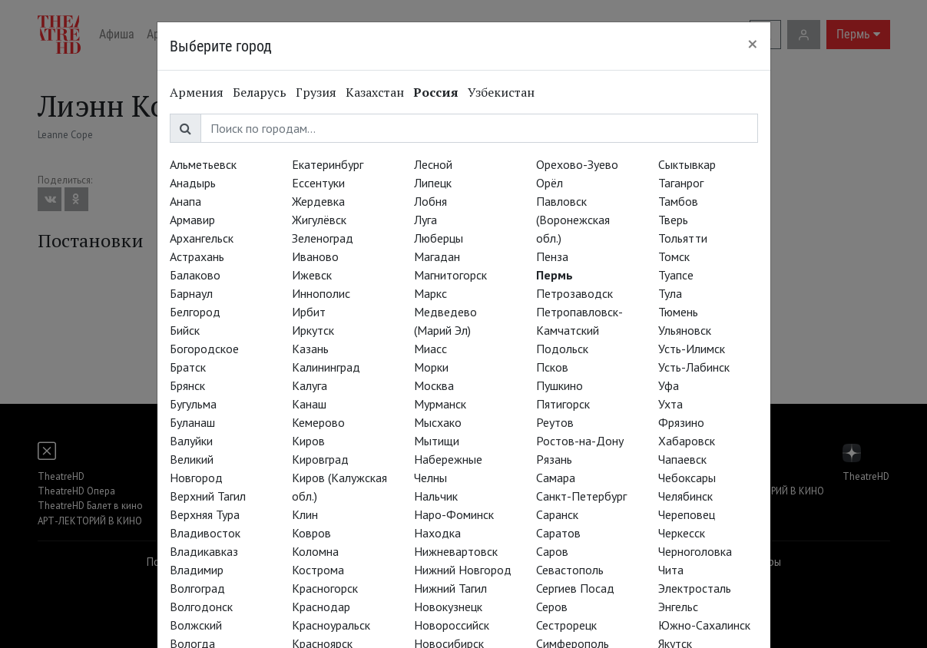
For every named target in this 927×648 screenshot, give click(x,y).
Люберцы (438, 238)
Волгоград (197, 588)
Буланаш (192, 422)
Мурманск (440, 404)
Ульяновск (684, 330)
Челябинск (685, 496)
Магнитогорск (450, 275)
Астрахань (197, 256)
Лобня (430, 201)
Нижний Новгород (463, 569)
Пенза (552, 256)
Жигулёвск (319, 219)
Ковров (311, 533)
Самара (555, 477)
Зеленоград (322, 238)
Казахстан (375, 92)
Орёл (549, 182)
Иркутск (313, 330)
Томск (674, 256)
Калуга (309, 385)
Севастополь (570, 569)
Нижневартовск (456, 551)
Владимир (196, 569)
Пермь (554, 275)
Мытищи (436, 440)
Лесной (433, 164)
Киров (308, 440)
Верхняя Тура (205, 514)
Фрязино (681, 422)
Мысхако (438, 422)
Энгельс (678, 606)
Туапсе (676, 275)
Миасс (430, 348)
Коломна (315, 551)
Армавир (192, 219)
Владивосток (205, 533)
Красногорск (325, 588)
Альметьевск (203, 164)
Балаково (195, 275)
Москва (434, 385)
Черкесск (681, 533)
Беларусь (259, 92)
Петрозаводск (574, 293)
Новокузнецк (448, 606)
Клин (305, 514)
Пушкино (559, 385)
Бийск (185, 330)
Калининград (326, 367)
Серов (552, 606)
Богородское (204, 348)
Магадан (437, 256)
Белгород (195, 311)
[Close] (752, 43)
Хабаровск (686, 440)
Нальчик (436, 496)
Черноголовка (695, 551)
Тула (670, 293)
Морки (431, 367)
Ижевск (312, 275)
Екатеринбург (327, 164)
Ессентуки (318, 182)
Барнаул (191, 293)
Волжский (196, 625)
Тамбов (678, 201)
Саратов (558, 533)
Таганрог (681, 182)
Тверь (673, 219)
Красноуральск (331, 625)
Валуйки (191, 440)
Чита (671, 569)
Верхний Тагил (208, 496)
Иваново (315, 256)
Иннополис (321, 293)
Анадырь (193, 182)
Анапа (185, 201)
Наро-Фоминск (454, 514)
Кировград (320, 459)
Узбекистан (501, 92)
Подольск (562, 348)
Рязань (554, 459)
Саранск (557, 514)
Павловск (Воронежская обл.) (573, 219)
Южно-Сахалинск (704, 625)
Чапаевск (682, 459)
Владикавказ (204, 551)
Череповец (686, 514)
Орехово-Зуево (577, 164)
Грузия (316, 92)
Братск (188, 367)
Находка (437, 533)
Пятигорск (563, 404)
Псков (552, 367)
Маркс (430, 293)
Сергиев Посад (575, 588)
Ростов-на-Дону (580, 440)
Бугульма (193, 404)
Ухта (670, 404)
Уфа (668, 385)
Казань (310, 348)
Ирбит (309, 311)
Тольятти (682, 238)
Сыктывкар (687, 164)
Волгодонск (201, 606)
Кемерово (318, 422)
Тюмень (678, 311)
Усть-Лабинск (694, 367)
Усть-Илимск (691, 348)
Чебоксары (687, 477)
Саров (552, 551)
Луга (425, 219)
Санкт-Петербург (581, 496)
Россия (436, 92)
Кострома (318, 569)
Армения (196, 92)
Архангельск (201, 238)
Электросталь (694, 588)
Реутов (555, 422)
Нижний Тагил (450, 588)
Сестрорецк (566, 625)
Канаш (309, 404)
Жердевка (318, 201)
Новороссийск (451, 625)
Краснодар (321, 606)
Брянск (187, 385)
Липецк (433, 182)
